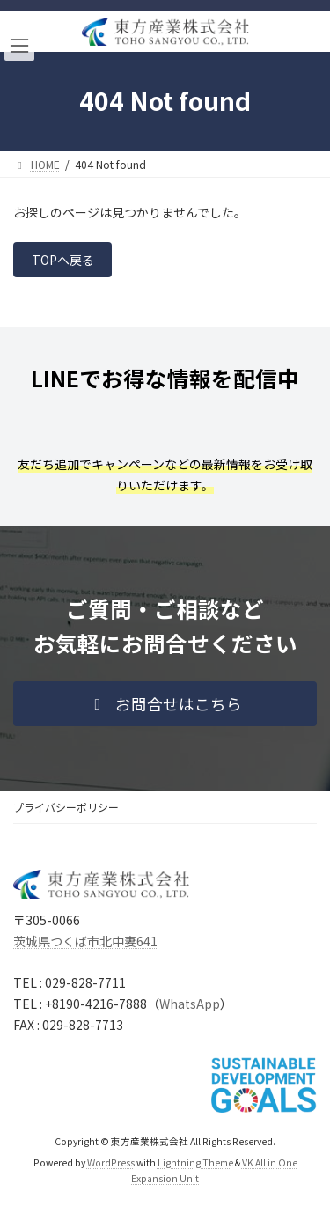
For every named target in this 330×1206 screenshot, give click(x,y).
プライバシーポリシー (66, 806)
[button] (165, 703)
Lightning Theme (195, 1163)
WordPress (111, 1163)
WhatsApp (189, 1004)
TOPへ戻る (63, 259)
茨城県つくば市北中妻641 (85, 941)
